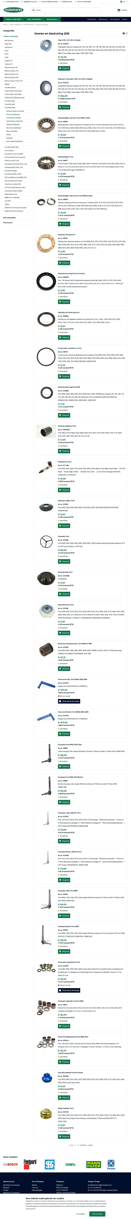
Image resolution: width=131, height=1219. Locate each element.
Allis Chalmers (9, 40)
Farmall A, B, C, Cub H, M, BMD (14, 154)
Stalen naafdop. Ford (65, 1108)
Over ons (35, 1187)
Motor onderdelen (11, 131)
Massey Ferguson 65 (11, 67)
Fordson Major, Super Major (13, 94)
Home (5, 24)
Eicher (7, 54)
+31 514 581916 (95, 1187)
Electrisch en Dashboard (13, 128)
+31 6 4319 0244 (96, 1190)
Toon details (80, 1214)
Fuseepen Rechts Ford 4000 (68, 926)
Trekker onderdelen (13, 19)
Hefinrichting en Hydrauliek (14, 121)
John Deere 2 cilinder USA (13, 184)
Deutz (6, 50)
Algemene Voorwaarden (11, 1193)
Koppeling (9, 138)
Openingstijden (37, 1190)
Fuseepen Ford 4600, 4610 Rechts (70, 777)
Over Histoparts (115, 19)
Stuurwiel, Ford (63, 536)
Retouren (6, 1187)
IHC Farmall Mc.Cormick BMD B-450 (16, 177)
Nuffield (7, 84)
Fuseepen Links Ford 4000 (67, 891)
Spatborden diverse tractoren (14, 211)
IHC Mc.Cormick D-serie (12, 160)
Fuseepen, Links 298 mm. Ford (69, 813)
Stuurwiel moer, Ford (66, 605)
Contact (124, 19)
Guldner (7, 204)
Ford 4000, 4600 (28, 24)
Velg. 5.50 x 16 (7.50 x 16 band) (69, 40)
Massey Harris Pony (11, 194)
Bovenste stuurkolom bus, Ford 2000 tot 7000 (75, 644)
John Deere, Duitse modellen (14, 191)
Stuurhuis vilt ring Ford (66, 235)
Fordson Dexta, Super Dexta (13, 91)
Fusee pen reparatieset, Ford (69, 962)
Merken (34, 1185)
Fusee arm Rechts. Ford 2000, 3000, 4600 (73, 712)
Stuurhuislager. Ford (65, 157)
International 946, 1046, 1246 (14, 167)
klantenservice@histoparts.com (101, 1185)
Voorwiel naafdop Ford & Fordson (70, 1072)
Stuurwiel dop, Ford (65, 572)
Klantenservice (103, 19)
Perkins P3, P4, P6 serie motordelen (16, 207)
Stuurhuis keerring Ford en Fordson (71, 273)
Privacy (5, 1190)
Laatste (90, 1145)
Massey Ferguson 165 (11, 74)
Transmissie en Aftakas (13, 117)
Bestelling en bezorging (11, 1185)
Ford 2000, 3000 (10, 101)
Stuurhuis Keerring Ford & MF (69, 387)
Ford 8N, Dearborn (10, 87)
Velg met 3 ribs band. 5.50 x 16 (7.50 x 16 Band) (75, 79)
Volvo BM (8, 201)
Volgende (83, 1145)
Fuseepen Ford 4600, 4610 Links (70, 744)
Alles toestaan (97, 1214)
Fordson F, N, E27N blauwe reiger (15, 97)
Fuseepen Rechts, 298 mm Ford (69, 852)
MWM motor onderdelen (12, 197)
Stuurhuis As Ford (64, 462)
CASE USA (8, 44)
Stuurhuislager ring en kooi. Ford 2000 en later (75, 196)
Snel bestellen (91, 19)
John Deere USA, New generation (15, 187)
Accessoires (52, 19)
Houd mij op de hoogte (69, 701)
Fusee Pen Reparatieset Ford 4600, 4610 (73, 1037)
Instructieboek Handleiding (14, 141)
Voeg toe (64, 68)
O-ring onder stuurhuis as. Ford (69, 348)
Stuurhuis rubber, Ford (66, 501)
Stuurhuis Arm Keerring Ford (68, 312)
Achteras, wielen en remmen (15, 111)
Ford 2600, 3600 (10, 104)
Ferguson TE (8, 60)
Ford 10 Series (9, 150)
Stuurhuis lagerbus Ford (67, 426)
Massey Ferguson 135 (11, 70)
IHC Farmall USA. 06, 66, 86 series (15, 157)
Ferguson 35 (8, 64)
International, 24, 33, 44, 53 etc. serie (16, 164)
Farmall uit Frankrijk (11, 170)
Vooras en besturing (13, 114)
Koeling (8, 134)
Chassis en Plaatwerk (13, 124)
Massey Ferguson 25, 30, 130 (14, 81)
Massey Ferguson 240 (11, 77)
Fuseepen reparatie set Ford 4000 (70, 1001)
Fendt (6, 57)
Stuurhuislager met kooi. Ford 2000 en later (74, 118)
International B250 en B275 (13, 174)
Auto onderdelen (34, 19)
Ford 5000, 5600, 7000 (11, 147)
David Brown (8, 47)
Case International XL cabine (13, 180)
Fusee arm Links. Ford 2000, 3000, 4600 (72, 679)
